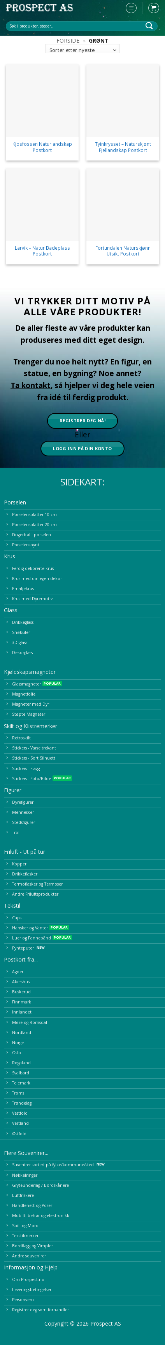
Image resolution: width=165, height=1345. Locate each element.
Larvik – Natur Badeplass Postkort (42, 251)
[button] (131, 8)
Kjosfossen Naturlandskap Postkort (42, 147)
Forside (67, 40)
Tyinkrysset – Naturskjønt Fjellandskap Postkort (123, 147)
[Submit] (149, 26)
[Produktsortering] (82, 50)
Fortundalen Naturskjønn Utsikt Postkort (123, 251)
